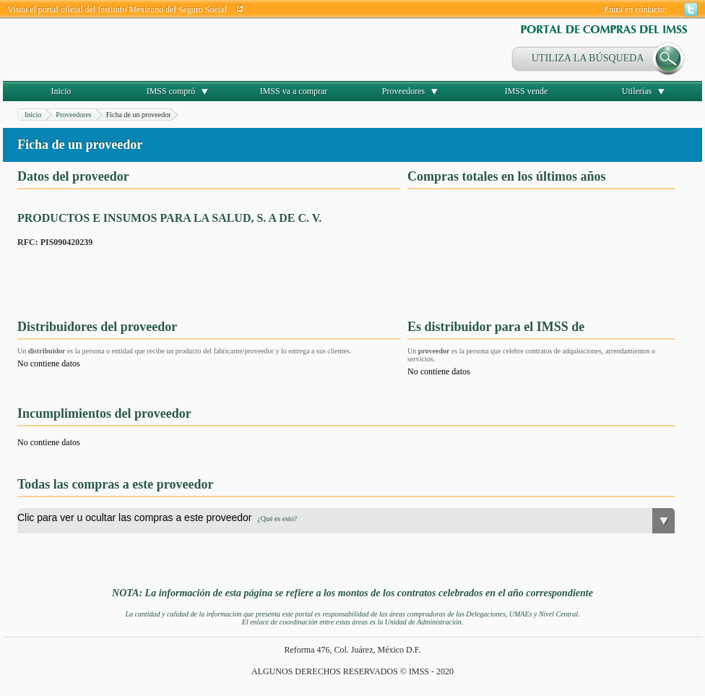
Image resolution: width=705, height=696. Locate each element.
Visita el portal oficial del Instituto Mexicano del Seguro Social (117, 9)
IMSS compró (171, 91)
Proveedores (403, 91)
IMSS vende (526, 91)
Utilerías (637, 91)
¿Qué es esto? (277, 519)
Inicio (61, 91)
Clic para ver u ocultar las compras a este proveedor (157, 517)
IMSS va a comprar (294, 91)
